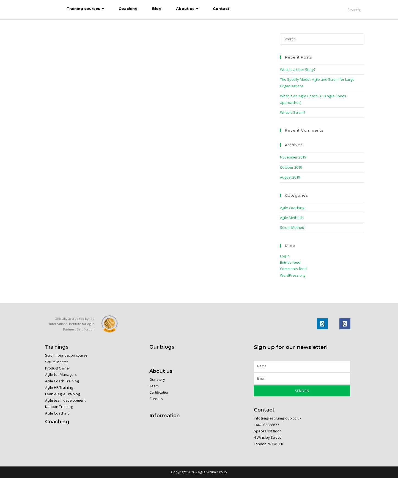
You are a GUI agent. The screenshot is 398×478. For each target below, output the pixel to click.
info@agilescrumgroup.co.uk (277, 418)
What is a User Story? (297, 69)
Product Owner (57, 368)
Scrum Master (56, 361)
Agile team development (65, 400)
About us (185, 8)
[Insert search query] (322, 39)
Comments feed (293, 268)
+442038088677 (267, 424)
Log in (285, 256)
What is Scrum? (292, 112)
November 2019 (293, 157)
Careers (156, 398)
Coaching (128, 8)
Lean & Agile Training (62, 393)
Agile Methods (292, 217)
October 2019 (291, 167)
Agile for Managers (61, 374)
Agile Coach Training (62, 381)
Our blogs (161, 347)
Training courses (83, 8)
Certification (159, 392)
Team (154, 385)
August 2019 (290, 177)
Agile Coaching (292, 207)
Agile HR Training (59, 387)
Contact (221, 8)
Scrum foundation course (66, 355)
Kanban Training (59, 406)
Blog (156, 8)
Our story (157, 379)
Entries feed (290, 262)
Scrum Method (292, 227)
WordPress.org (292, 275)
